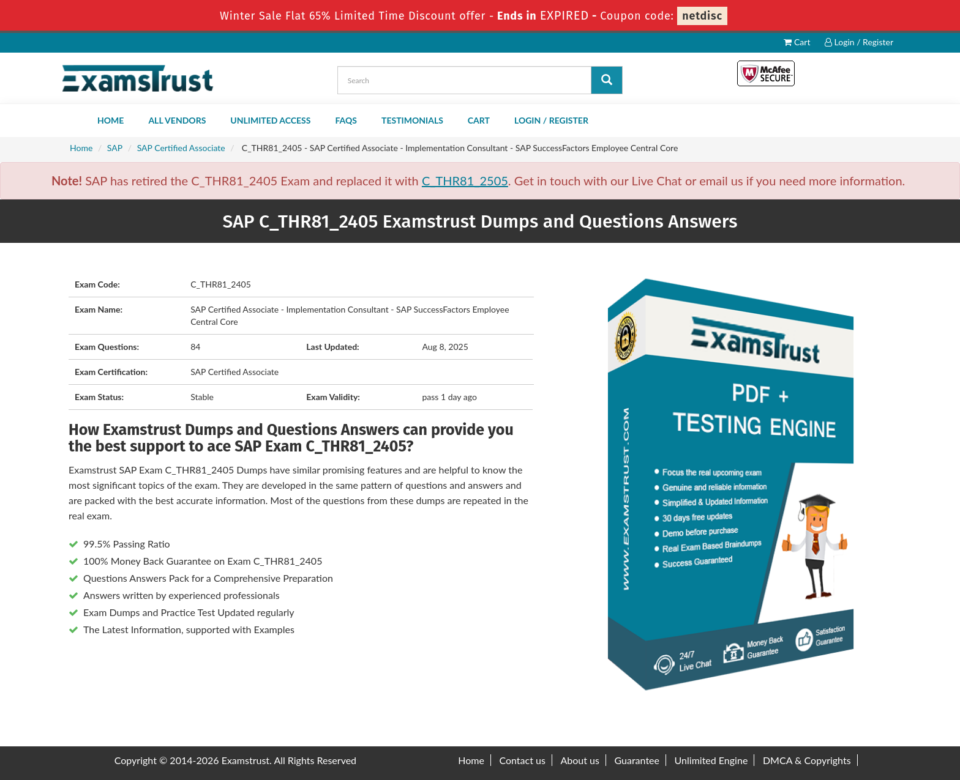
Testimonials (412, 120)
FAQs (346, 120)
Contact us (522, 760)
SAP (114, 148)
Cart (797, 42)
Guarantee (637, 760)
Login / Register (859, 42)
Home (110, 120)
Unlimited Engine (711, 760)
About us (579, 760)
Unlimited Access (270, 120)
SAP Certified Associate (181, 148)
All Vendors (177, 120)
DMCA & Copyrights (807, 760)
